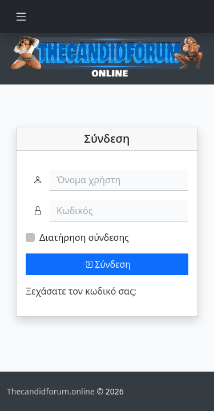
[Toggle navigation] (21, 17)
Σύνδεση (107, 264)
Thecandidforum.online (52, 391)
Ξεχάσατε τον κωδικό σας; (81, 291)
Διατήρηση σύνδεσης (84, 237)
